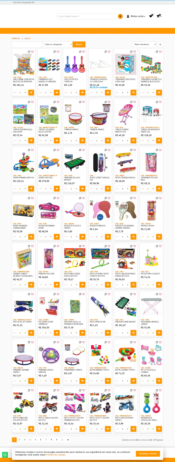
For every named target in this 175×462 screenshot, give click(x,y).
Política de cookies (55, 454)
